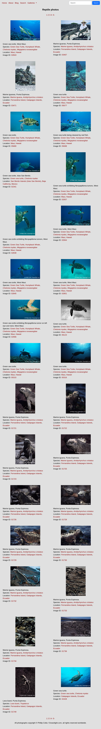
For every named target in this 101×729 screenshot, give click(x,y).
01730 (64, 560)
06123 (64, 335)
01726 (13, 520)
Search (23, 3)
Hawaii (18, 52)
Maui (13, 52)
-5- (53, 15)
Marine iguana (66, 46)
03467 (64, 55)
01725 (64, 469)
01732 (13, 601)
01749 (13, 712)
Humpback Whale (32, 47)
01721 (13, 428)
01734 (13, 661)
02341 (13, 187)
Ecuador (56, 52)
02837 (64, 199)
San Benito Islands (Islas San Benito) (26, 181)
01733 (64, 611)
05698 (64, 146)
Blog (17, 3)
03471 (13, 105)
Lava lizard (14, 703)
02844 (64, 240)
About (10, 3)
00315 (13, 377)
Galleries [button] (31, 3)
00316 (64, 377)
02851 (64, 293)
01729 (13, 560)
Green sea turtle (17, 178)
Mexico (14, 184)
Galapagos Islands (84, 49)
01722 (64, 428)
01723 (13, 479)
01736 (64, 651)
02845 (13, 293)
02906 (13, 337)
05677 (64, 105)
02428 (64, 699)
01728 (64, 520)
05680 (13, 146)
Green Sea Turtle (17, 47)
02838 (13, 253)
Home (4, 3)
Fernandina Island (68, 49)
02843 (13, 55)
